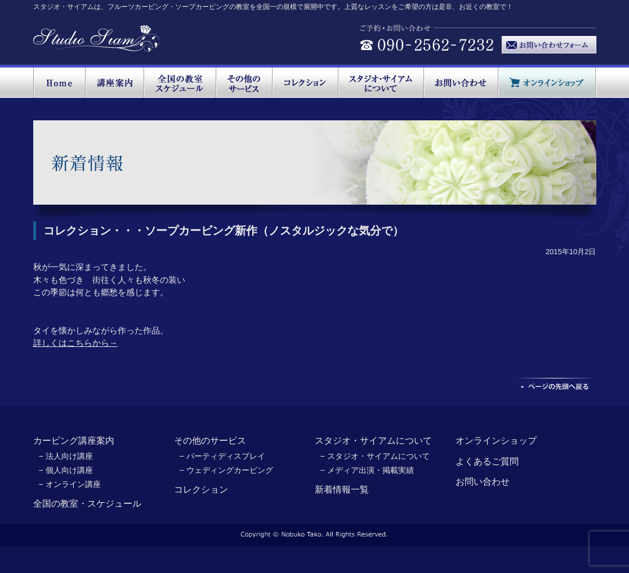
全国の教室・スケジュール (87, 503)
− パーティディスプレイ (222, 456)
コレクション (201, 489)
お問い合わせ (483, 481)
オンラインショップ (496, 440)
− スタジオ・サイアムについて (375, 456)
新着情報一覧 (342, 489)
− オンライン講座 (70, 484)
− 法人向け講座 (66, 456)
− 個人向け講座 (66, 470)
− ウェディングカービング (226, 470)
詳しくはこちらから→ (75, 343)
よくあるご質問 (487, 461)
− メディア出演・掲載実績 (367, 470)
